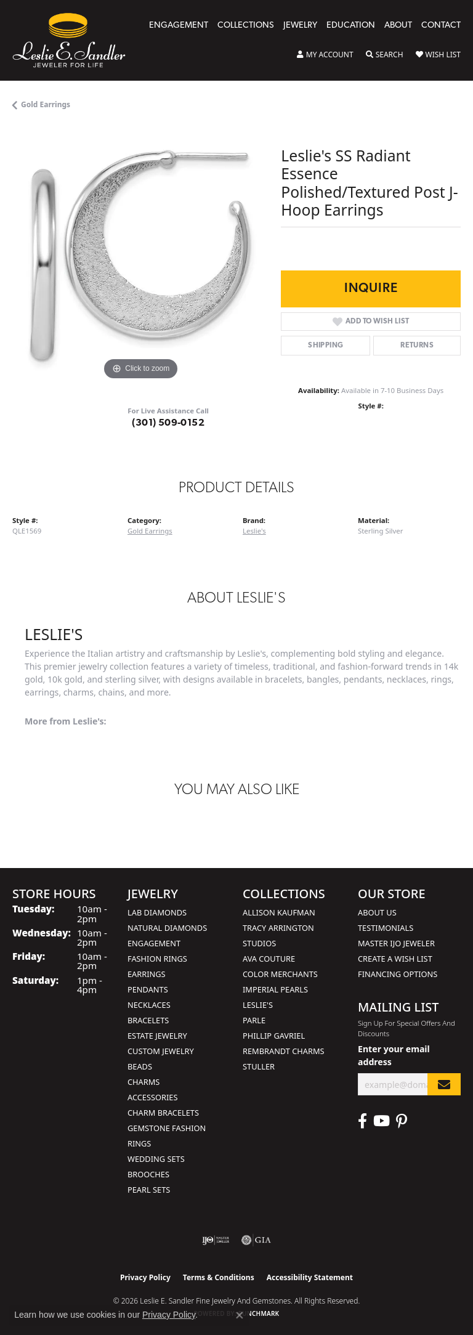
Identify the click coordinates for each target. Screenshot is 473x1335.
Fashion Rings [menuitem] (157, 958)
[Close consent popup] (239, 1315)
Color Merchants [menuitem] (280, 974)
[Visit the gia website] (256, 1240)
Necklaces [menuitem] (149, 1004)
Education (350, 25)
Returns (417, 345)
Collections (245, 25)
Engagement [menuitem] (153, 943)
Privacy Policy (145, 1277)
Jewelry (300, 25)
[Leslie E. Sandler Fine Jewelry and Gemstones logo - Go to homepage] (75, 40)
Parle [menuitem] (254, 1020)
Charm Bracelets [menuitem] (163, 1112)
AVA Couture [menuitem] (269, 958)
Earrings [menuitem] (146, 974)
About (398, 25)
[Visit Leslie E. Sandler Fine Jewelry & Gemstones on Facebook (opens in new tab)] (362, 1121)
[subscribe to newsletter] (444, 1084)
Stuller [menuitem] (259, 1066)
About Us (377, 912)
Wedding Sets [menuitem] (156, 1158)
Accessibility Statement (310, 1277)
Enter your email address (394, 1055)
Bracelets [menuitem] (148, 1020)
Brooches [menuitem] (148, 1174)
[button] (325, 55)
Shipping (325, 345)
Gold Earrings (45, 104)
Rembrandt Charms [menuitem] (284, 1051)
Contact (441, 25)
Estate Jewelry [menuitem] (157, 1035)
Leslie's (254, 530)
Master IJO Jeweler (396, 943)
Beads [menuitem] (139, 1066)
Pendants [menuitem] (147, 989)
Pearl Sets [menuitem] (148, 1189)
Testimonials (385, 927)
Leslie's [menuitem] (258, 1004)
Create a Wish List (395, 958)
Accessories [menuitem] (152, 1097)
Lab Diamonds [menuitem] (157, 912)
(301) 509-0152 (168, 423)
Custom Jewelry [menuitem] (160, 1051)
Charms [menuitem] (143, 1081)
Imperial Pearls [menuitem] (275, 989)
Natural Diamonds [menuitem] (167, 927)
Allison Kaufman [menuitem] (279, 912)
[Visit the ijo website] (216, 1240)
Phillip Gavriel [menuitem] (274, 1035)
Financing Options (397, 974)
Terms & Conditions (218, 1277)
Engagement (178, 25)
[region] (140, 255)
